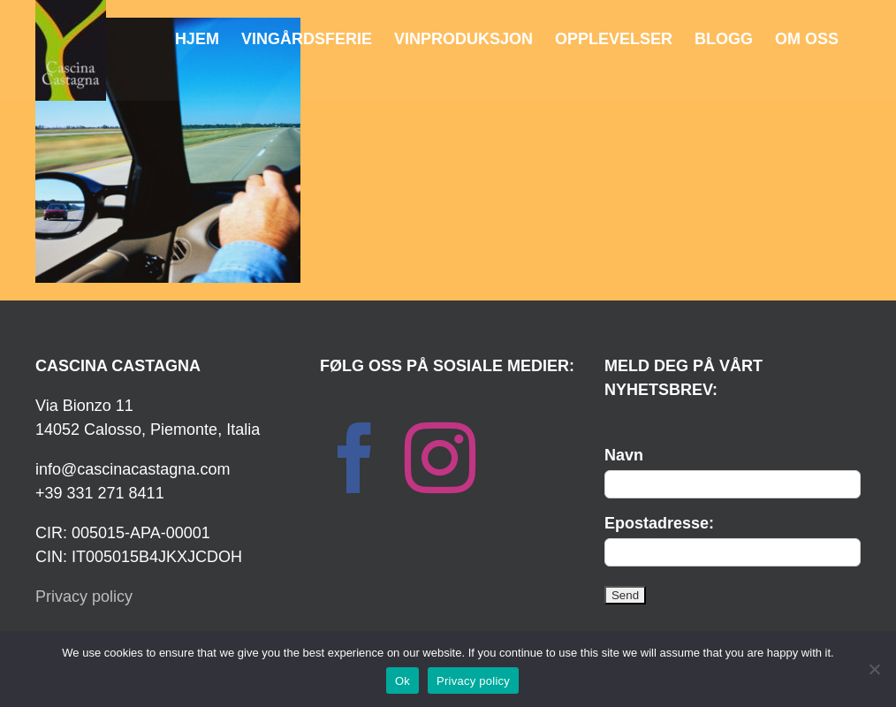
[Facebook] (355, 457)
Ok (402, 681)
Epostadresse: (659, 523)
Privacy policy (84, 596)
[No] (874, 669)
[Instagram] (440, 457)
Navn (623, 455)
